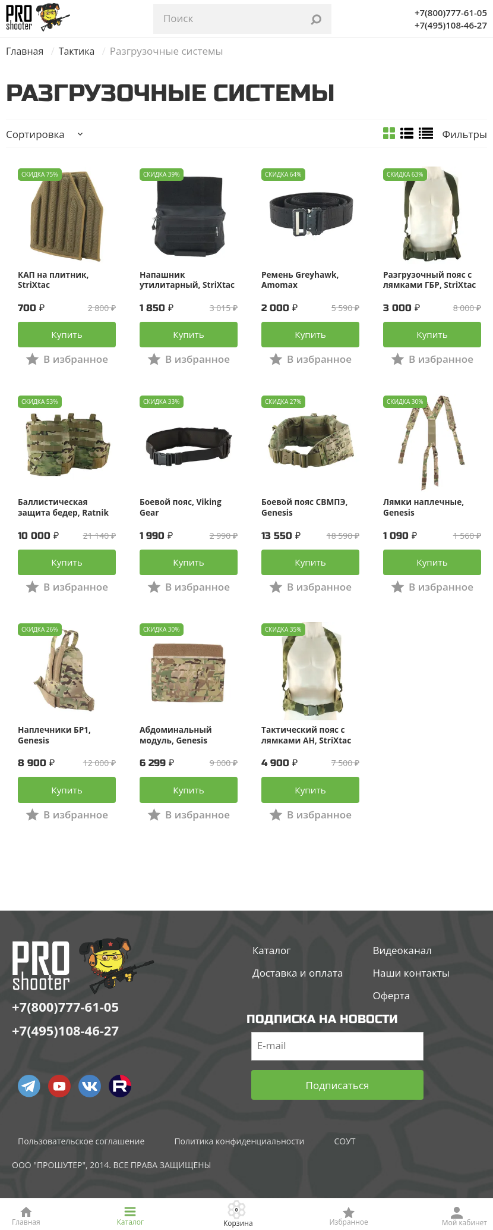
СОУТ (344, 1162)
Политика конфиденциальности (239, 1162)
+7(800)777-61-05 (451, 12)
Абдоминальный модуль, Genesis (177, 750)
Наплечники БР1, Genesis (55, 750)
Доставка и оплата (297, 994)
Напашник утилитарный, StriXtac (188, 280)
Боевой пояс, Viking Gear (181, 515)
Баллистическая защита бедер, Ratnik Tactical (64, 515)
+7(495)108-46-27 (451, 25)
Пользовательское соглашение (81, 1162)
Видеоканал (402, 971)
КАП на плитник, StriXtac (54, 280)
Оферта (391, 1017)
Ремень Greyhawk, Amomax (301, 280)
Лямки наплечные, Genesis (424, 515)
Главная (26, 51)
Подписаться (337, 1106)
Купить (66, 340)
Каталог (271, 971)
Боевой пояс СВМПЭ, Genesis (305, 515)
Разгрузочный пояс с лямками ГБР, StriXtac (431, 280)
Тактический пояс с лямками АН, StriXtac (307, 750)
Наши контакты (410, 994)
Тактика (80, 51)
